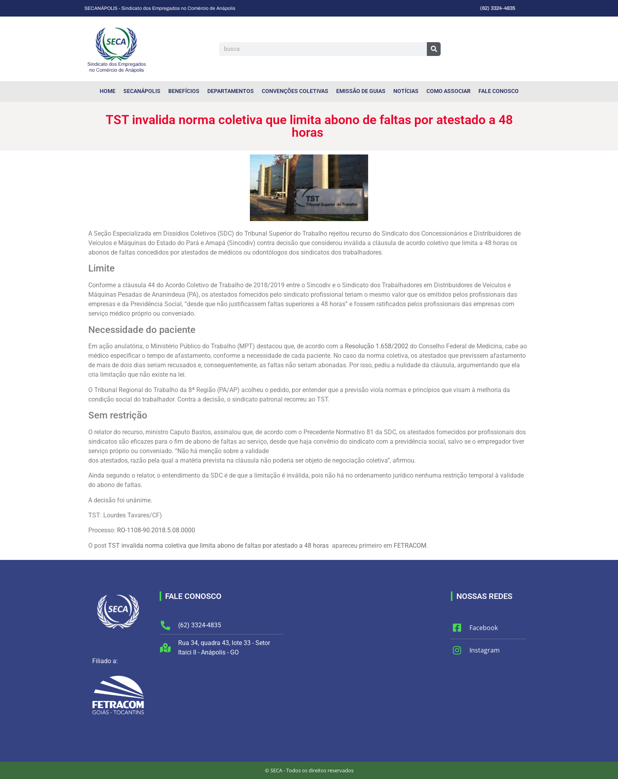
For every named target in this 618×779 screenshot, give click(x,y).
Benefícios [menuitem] (183, 91)
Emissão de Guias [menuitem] (360, 91)
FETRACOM (410, 545)
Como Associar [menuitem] (448, 91)
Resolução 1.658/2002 (376, 346)
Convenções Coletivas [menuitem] (295, 91)
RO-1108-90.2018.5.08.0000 (156, 530)
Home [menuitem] (107, 91)
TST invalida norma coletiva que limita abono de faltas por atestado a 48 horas (219, 545)
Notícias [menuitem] (406, 91)
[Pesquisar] (434, 49)
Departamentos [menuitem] (230, 91)
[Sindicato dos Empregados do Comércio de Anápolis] (367, 650)
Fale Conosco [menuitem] (498, 91)
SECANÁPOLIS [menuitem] (141, 91)
